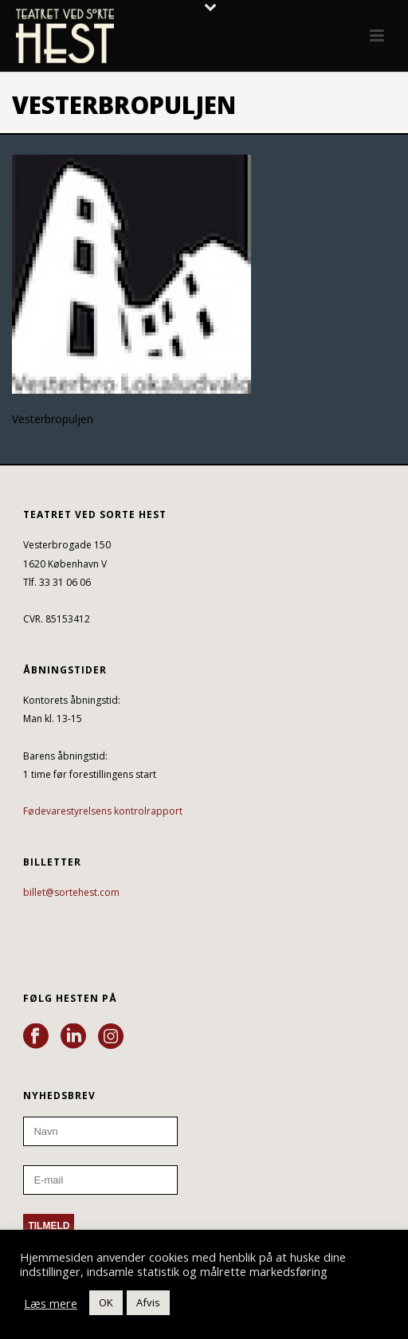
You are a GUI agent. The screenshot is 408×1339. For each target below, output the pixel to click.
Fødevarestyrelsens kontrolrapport (102, 811)
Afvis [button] (148, 1302)
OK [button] (106, 1302)
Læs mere (50, 1303)
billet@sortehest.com (71, 892)
